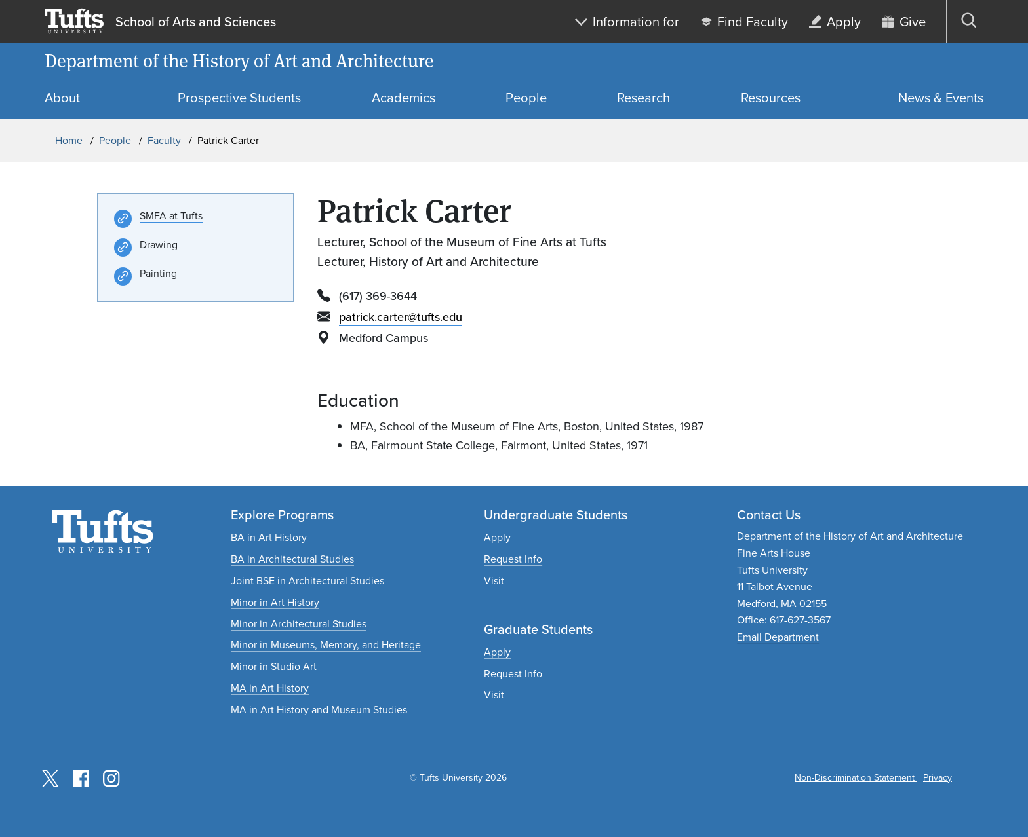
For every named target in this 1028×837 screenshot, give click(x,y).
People (115, 140)
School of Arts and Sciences (195, 21)
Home (69, 140)
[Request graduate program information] (513, 673)
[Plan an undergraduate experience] (494, 580)
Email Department (778, 636)
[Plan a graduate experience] (494, 694)
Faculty (164, 140)
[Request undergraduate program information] (513, 559)
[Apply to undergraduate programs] (497, 537)
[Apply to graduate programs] (497, 652)
